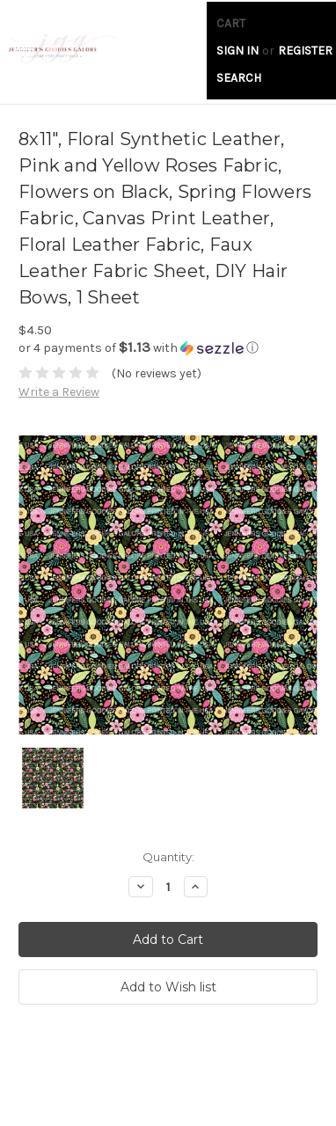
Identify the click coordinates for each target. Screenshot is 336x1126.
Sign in (237, 50)
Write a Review (58, 391)
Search (238, 77)
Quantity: (168, 857)
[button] (168, 348)
